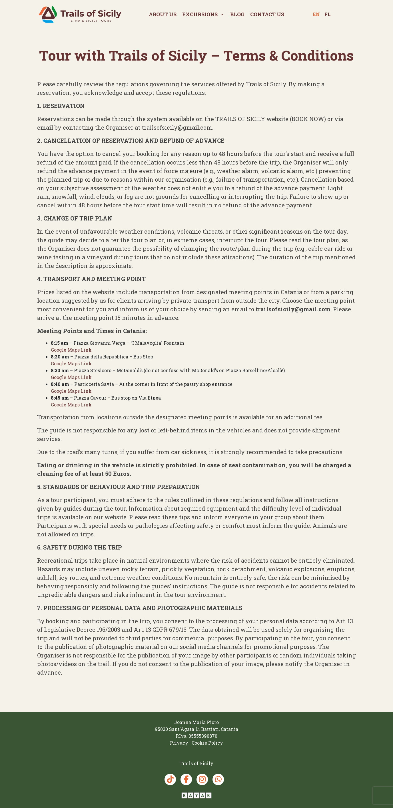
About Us (163, 14)
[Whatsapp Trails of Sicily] (218, 779)
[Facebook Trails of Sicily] (186, 779)
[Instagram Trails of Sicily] (202, 779)
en (316, 14)
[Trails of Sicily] (80, 14)
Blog (237, 14)
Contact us (267, 14)
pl (327, 14)
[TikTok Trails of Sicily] (170, 779)
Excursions (203, 14)
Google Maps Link (71, 350)
